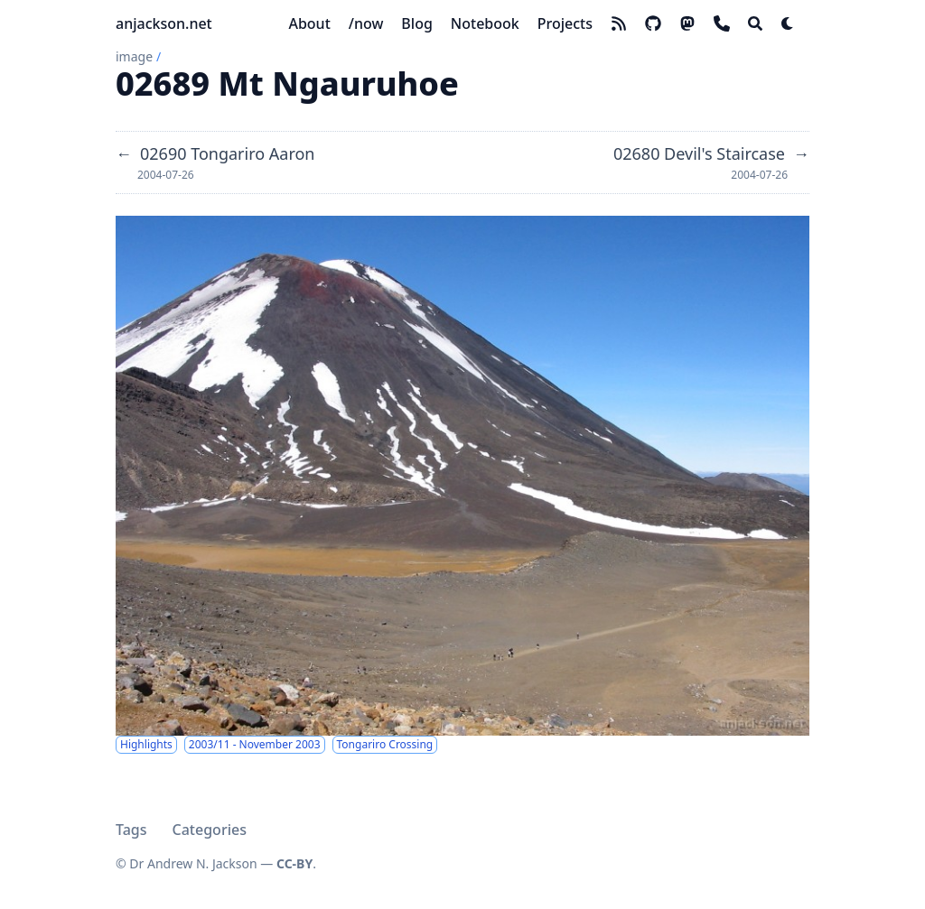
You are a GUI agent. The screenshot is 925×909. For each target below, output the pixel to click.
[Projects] (565, 23)
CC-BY (294, 863)
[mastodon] (687, 23)
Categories (210, 829)
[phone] (722, 23)
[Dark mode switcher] (787, 23)
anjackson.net (164, 23)
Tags (131, 829)
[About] (309, 23)
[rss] (619, 23)
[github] (653, 23)
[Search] (755, 23)
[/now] (366, 23)
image (134, 56)
